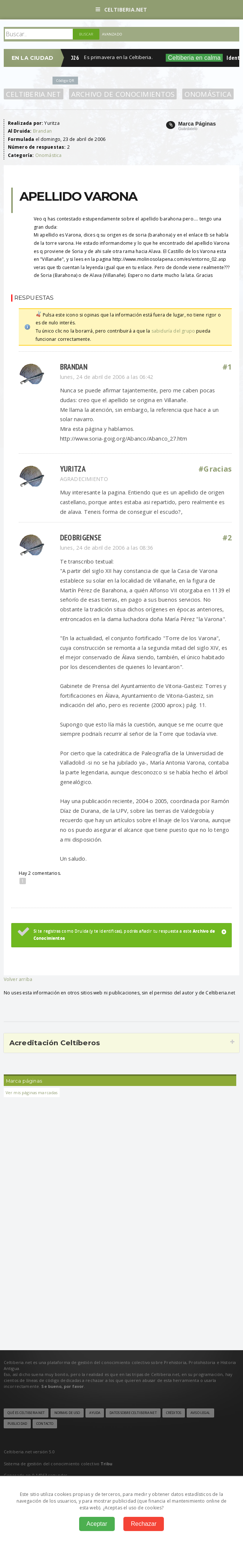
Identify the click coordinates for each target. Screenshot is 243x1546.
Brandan (42, 131)
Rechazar (143, 1524)
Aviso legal (200, 1413)
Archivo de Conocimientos (123, 94)
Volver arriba (18, 979)
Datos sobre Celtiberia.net (133, 1413)
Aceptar (97, 1524)
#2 (227, 538)
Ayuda (94, 1413)
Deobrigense (80, 538)
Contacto (44, 1424)
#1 (227, 367)
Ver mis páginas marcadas (32, 1092)
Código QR (65, 80)
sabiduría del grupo (173, 331)
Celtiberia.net (121, 9)
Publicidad (17, 1424)
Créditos (173, 1413)
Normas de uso (67, 1413)
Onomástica (207, 94)
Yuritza (73, 469)
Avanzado (112, 34)
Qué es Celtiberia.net (26, 1413)
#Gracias (215, 469)
